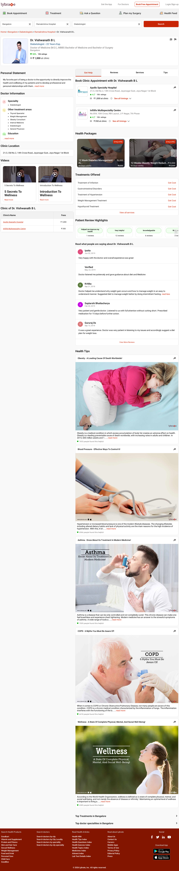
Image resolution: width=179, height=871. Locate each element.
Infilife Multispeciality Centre (14, 229)
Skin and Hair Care (9, 845)
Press (110, 856)
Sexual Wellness (8, 848)
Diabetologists (26, 32)
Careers (111, 842)
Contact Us (112, 839)
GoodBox (5, 862)
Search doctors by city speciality (50, 845)
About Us (111, 836)
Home (3, 32)
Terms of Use (113, 848)
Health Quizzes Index (81, 845)
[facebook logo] (152, 838)
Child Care (5, 859)
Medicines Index (79, 851)
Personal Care (7, 856)
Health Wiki (77, 836)
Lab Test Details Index (81, 856)
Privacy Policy (113, 851)
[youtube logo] (169, 838)
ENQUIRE (118, 142)
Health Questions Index (82, 842)
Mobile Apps (113, 845)
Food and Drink (7, 853)
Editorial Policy (114, 853)
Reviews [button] (114, 72)
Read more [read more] (8, 200)
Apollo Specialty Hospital (13, 222)
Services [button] (140, 72)
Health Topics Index (80, 848)
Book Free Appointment (147, 4)
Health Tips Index (79, 839)
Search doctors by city (46, 836)
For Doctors (123, 4)
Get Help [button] (88, 72)
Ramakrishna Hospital (45, 32)
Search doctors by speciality (49, 842)
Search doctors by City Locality (50, 839)
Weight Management (10, 851)
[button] (19, 174)
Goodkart (5, 836)
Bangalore (12, 32)
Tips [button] (165, 72)
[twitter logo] (157, 838)
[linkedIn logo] (163, 838)
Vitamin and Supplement (11, 839)
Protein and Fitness (9, 842)
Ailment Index (78, 853)
